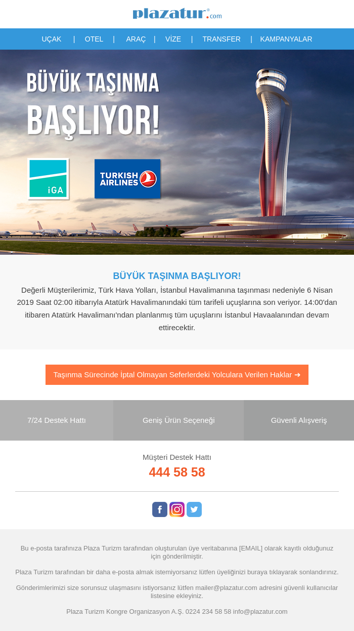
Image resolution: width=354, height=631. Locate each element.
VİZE (173, 39)
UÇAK (51, 39)
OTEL (94, 39)
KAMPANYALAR (286, 39)
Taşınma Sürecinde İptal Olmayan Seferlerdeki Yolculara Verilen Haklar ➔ (176, 374)
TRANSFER (221, 39)
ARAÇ (136, 39)
